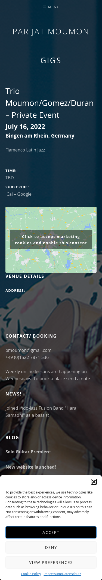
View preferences (51, 569)
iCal (9, 194)
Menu (54, 6)
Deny (51, 554)
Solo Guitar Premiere (28, 452)
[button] (94, 488)
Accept (51, 539)
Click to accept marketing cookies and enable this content (51, 239)
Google (24, 194)
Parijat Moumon (51, 31)
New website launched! (30, 467)
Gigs (51, 60)
